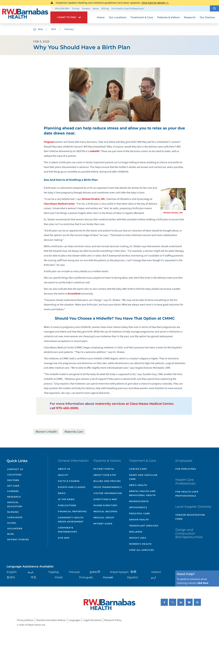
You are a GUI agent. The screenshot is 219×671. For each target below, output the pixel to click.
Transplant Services (144, 525)
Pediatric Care (139, 513)
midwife (94, 151)
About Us (64, 469)
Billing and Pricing (107, 481)
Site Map (64, 538)
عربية (31, 572)
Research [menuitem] (190, 17)
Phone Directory (105, 505)
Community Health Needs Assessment (70, 519)
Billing (105, 8)
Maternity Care (74, 431)
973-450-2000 (67, 408)
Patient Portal (103, 469)
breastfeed (74, 293)
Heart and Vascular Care (143, 477)
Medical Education (14, 504)
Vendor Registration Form (190, 517)
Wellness (136, 531)
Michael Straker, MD (173, 212)
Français (74, 572)
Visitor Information (107, 493)
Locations (14, 474)
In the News (66, 499)
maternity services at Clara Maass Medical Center (134, 404)
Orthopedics (138, 507)
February (69, 29)
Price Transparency (107, 487)
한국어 (11, 577)
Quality (63, 475)
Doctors (13, 480)
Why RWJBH (62, 8)
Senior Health (139, 519)
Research (14, 496)
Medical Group (103, 517)
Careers (86, 8)
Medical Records (105, 511)
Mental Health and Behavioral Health (142, 493)
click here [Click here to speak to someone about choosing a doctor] (202, 583)
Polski (59, 577)
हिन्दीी (133, 572)
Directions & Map (105, 499)
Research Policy (112, 620)
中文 (33, 577)
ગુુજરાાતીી (94, 572)
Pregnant (49, 142)
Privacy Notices (25, 620)
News (96, 8)
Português (86, 577)
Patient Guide (102, 523)
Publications (67, 505)
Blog (40, 29)
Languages (14, 517)
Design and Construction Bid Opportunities (189, 533)
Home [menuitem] (101, 17)
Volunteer (14, 528)
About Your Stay (104, 475)
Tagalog (53, 572)
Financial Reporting (72, 511)
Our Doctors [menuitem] (207, 17)
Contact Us (15, 469)
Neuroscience (139, 501)
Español (132, 577)
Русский (108, 577)
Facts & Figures (69, 481)
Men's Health (138, 485)
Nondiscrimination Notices (51, 620)
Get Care (13, 485)
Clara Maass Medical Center (59, 204)
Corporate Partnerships (67, 529)
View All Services (141, 550)
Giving (75, 8)
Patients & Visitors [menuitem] (168, 17)
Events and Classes (72, 487)
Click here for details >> (155, 2)
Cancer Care (138, 469)
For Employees (185, 469)
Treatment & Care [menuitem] (141, 17)
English (12, 572)
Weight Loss (137, 538)
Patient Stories (18, 539)
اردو (153, 577)
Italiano (156, 572)
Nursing (13, 512)
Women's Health (46, 431)
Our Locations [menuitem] (117, 17)
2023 (53, 29)
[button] (214, 8)
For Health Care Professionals (127, 8)
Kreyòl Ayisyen (119, 572)
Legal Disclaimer (92, 620)
